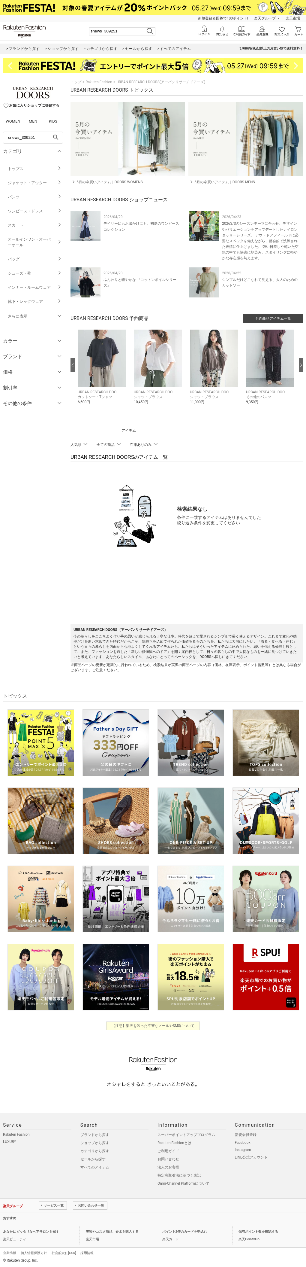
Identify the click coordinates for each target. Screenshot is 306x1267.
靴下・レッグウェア (35, 301)
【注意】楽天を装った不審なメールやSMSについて (153, 1026)
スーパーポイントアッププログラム (186, 1135)
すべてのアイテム (94, 1167)
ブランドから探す (94, 1135)
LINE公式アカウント (251, 1157)
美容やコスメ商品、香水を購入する (112, 1232)
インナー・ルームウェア (35, 287)
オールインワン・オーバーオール (35, 242)
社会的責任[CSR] (64, 1253)
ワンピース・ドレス (35, 211)
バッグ (35, 259)
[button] (103, 371)
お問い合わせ (168, 1159)
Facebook (242, 1143)
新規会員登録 (245, 1135)
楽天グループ (265, 18)
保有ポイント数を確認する (258, 1232)
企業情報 (9, 1253)
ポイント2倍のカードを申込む (184, 1232)
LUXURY (9, 1142)
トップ (75, 82)
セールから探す (93, 1159)
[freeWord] (33, 138)
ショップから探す (94, 1143)
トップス (35, 169)
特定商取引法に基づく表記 (179, 1175)
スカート (35, 225)
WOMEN (13, 121)
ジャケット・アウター (35, 183)
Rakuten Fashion (99, 82)
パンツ (35, 197)
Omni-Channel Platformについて (183, 1183)
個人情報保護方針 (34, 1253)
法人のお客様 (168, 1167)
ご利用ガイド (168, 1151)
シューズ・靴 (35, 273)
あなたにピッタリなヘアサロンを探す (31, 1232)
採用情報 (87, 1253)
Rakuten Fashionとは (174, 1143)
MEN (33, 121)
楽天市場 (293, 18)
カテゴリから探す (94, 1151)
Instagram (243, 1150)
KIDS (53, 121)
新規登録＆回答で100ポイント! (223, 18)
